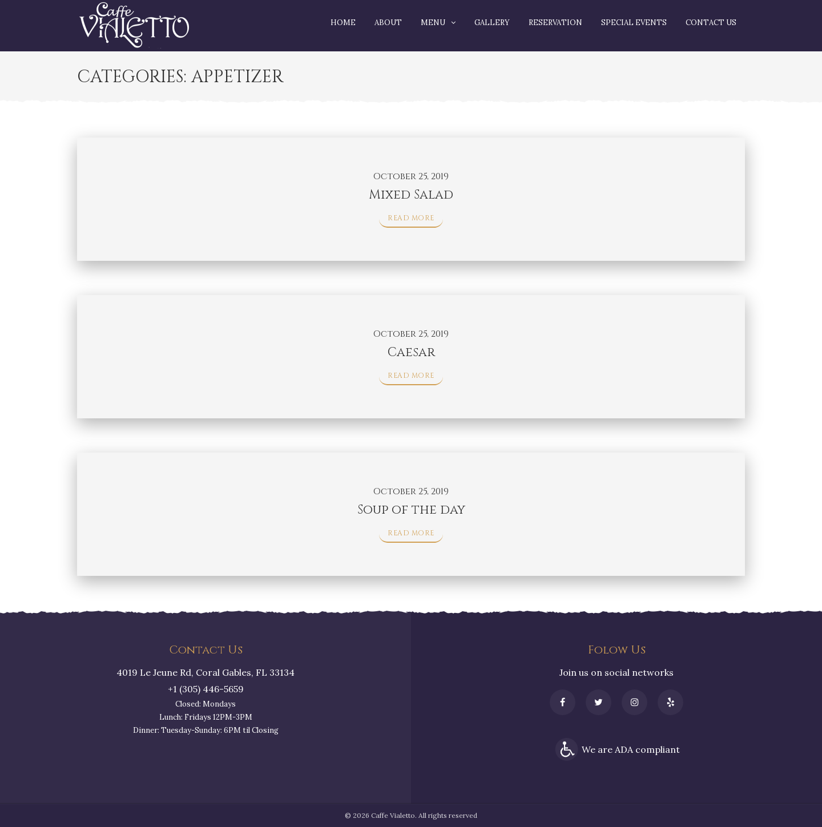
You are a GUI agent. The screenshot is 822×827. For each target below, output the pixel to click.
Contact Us (711, 22)
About (388, 22)
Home (343, 22)
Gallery (492, 22)
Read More (411, 218)
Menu (433, 22)
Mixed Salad (411, 195)
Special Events (634, 22)
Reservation (555, 22)
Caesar (411, 352)
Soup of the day (411, 510)
